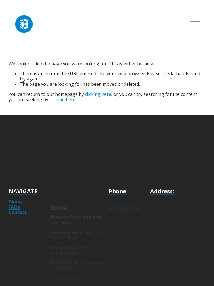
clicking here (98, 94)
